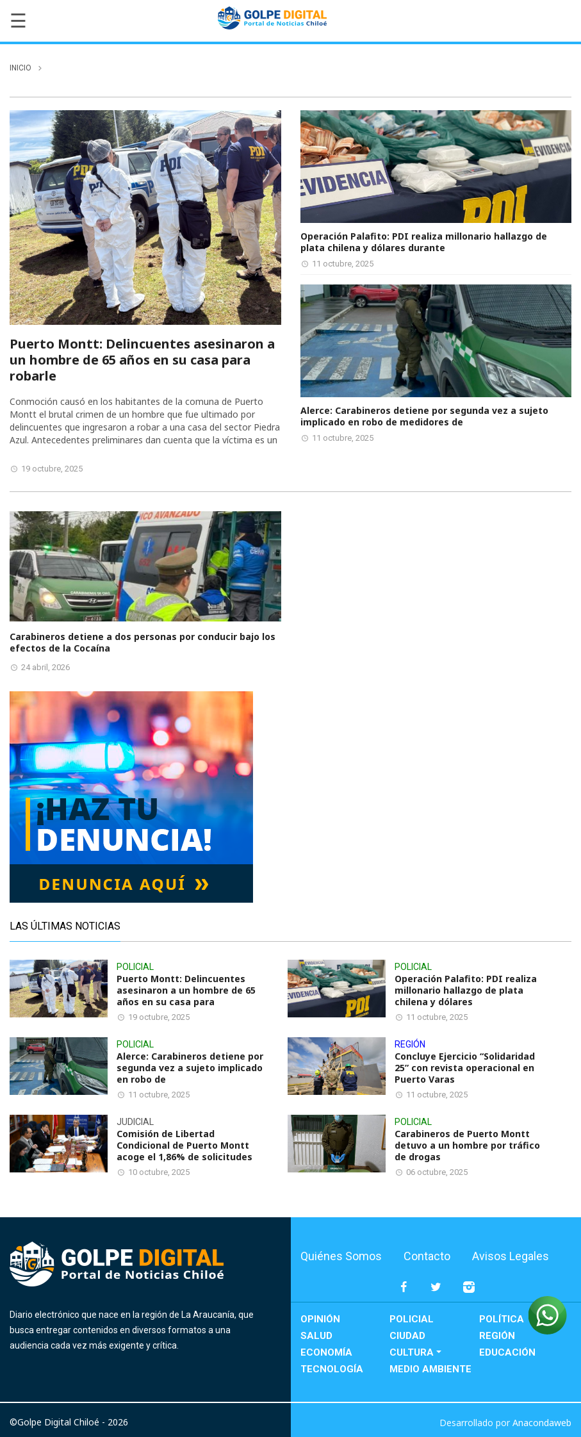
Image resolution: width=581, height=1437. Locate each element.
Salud (316, 1336)
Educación (507, 1352)
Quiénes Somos (341, 1256)
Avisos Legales (510, 1256)
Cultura (411, 1352)
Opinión (320, 1319)
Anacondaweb (541, 1422)
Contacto (427, 1256)
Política (501, 1319)
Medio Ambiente (430, 1369)
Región (497, 1336)
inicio (20, 67)
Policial (411, 1319)
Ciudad (407, 1336)
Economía (326, 1352)
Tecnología (331, 1369)
